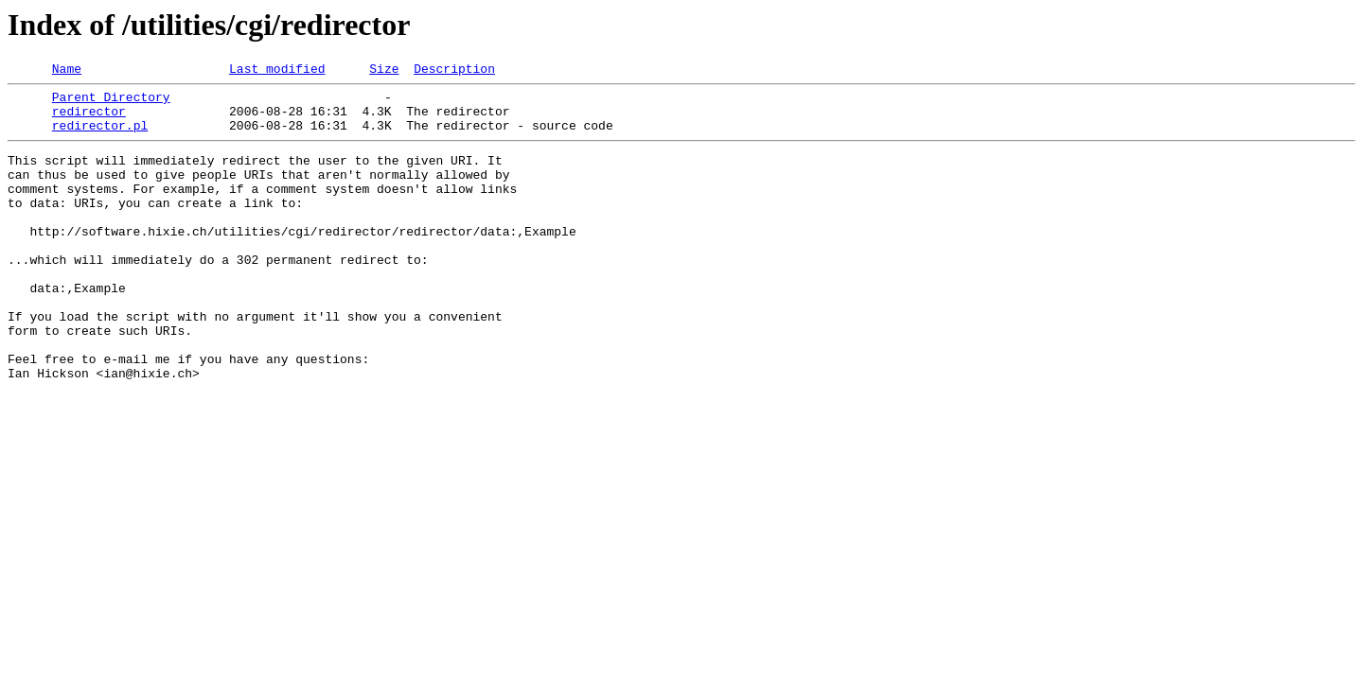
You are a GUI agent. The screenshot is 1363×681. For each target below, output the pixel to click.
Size (383, 70)
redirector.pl (100, 136)
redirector (89, 119)
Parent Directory (111, 102)
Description (454, 70)
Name (66, 70)
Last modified (277, 70)
